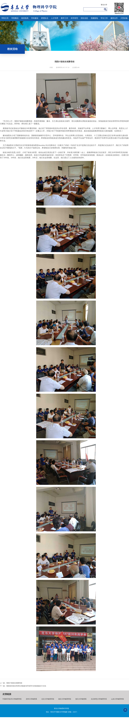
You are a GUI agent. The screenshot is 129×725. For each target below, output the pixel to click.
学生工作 (104, 18)
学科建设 (34, 18)
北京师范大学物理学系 (99, 699)
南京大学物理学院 (64, 699)
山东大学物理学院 (117, 699)
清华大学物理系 (31, 699)
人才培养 (54, 18)
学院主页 (5, 18)
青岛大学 (104, 5)
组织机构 (24, 18)
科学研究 (74, 18)
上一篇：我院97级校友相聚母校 (11, 683)
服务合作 (114, 18)
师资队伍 (44, 18)
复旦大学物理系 (81, 699)
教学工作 (64, 18)
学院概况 (14, 18)
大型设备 (124, 18)
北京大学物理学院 (47, 699)
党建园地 (94, 18)
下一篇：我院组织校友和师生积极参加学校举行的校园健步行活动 (23, 686)
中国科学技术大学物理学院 (12, 699)
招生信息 (84, 18)
